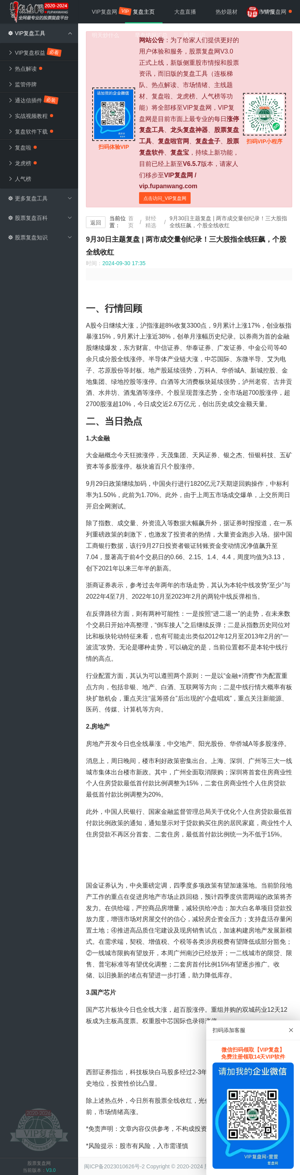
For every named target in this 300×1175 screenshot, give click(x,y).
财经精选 (150, 221)
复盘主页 (144, 12)
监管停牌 (22, 84)
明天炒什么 (105, 35)
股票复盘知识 (40, 237)
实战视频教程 (30, 116)
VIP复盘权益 (35, 52)
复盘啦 (22, 147)
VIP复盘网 (108, 11)
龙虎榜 (22, 163)
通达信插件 (33, 100)
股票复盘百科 (40, 218)
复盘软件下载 (30, 131)
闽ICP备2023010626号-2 (114, 1166)
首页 (131, 221)
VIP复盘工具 (40, 33)
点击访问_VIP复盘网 (164, 198)
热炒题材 (227, 12)
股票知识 (194, 35)
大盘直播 (185, 12)
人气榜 (19, 179)
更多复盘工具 (40, 198)
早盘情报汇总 (151, 35)
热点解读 (25, 69)
